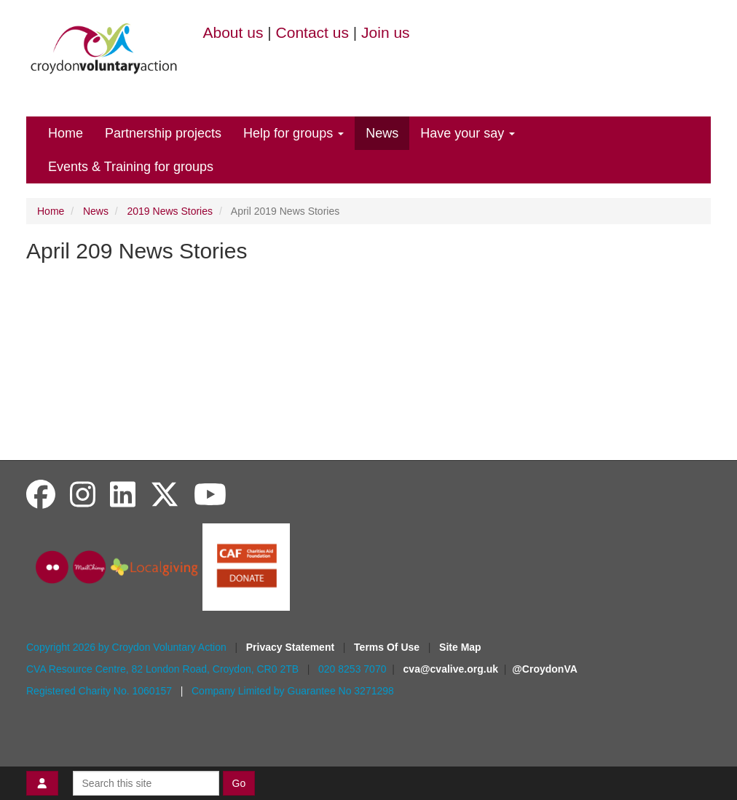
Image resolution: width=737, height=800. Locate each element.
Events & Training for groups (130, 166)
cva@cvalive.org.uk (450, 669)
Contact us (312, 32)
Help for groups (293, 133)
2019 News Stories (170, 211)
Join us (385, 32)
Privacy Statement (291, 647)
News (382, 133)
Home (65, 133)
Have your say (467, 133)
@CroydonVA (545, 669)
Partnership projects (163, 133)
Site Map (460, 647)
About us (233, 32)
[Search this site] (146, 783)
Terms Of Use (388, 647)
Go (239, 783)
